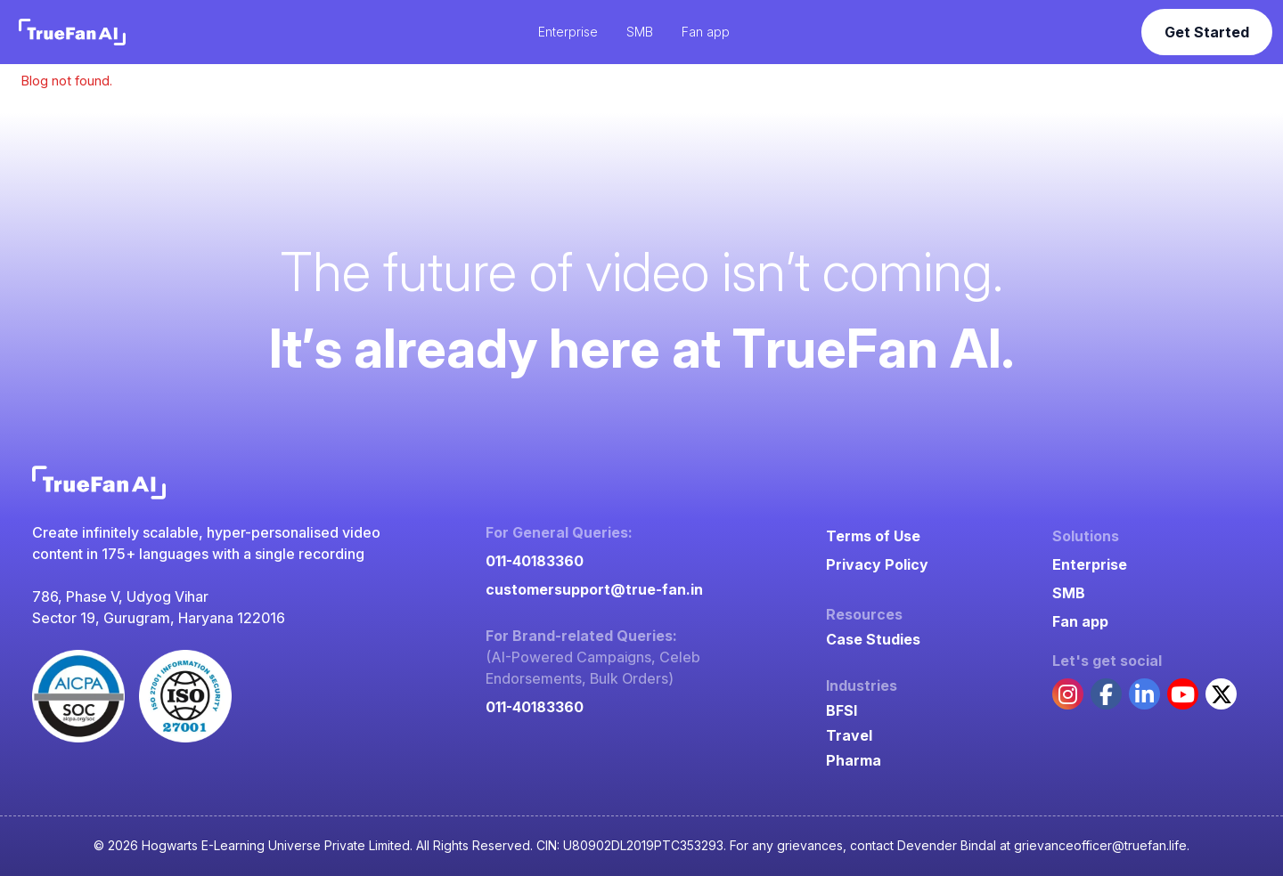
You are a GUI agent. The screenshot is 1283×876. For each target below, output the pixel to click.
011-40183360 (535, 561)
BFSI (841, 710)
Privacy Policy (877, 564)
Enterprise (1089, 564)
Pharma (853, 760)
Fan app (1080, 621)
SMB (1068, 593)
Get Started (1207, 32)
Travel (849, 735)
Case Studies (873, 639)
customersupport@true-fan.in (594, 589)
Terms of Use (873, 536)
